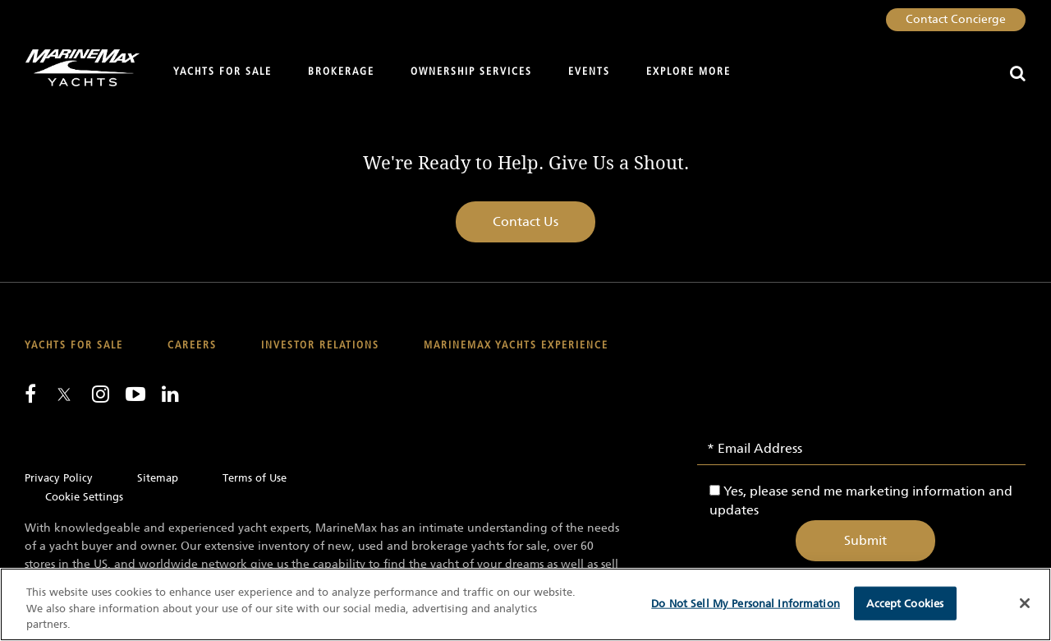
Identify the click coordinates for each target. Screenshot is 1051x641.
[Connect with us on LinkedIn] (170, 394)
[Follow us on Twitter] (64, 395)
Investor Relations (320, 345)
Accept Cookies (904, 603)
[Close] (1025, 603)
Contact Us (525, 221)
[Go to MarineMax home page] (76, 67)
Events (589, 72)
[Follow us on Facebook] (30, 394)
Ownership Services (471, 72)
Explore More (688, 72)
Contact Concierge (956, 19)
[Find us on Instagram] (100, 394)
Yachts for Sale (222, 72)
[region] (525, 604)
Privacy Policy (59, 478)
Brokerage (341, 72)
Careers (192, 345)
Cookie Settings (84, 497)
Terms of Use (255, 478)
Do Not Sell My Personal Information (745, 603)
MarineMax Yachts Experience (516, 345)
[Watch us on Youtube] (135, 394)
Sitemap (157, 478)
